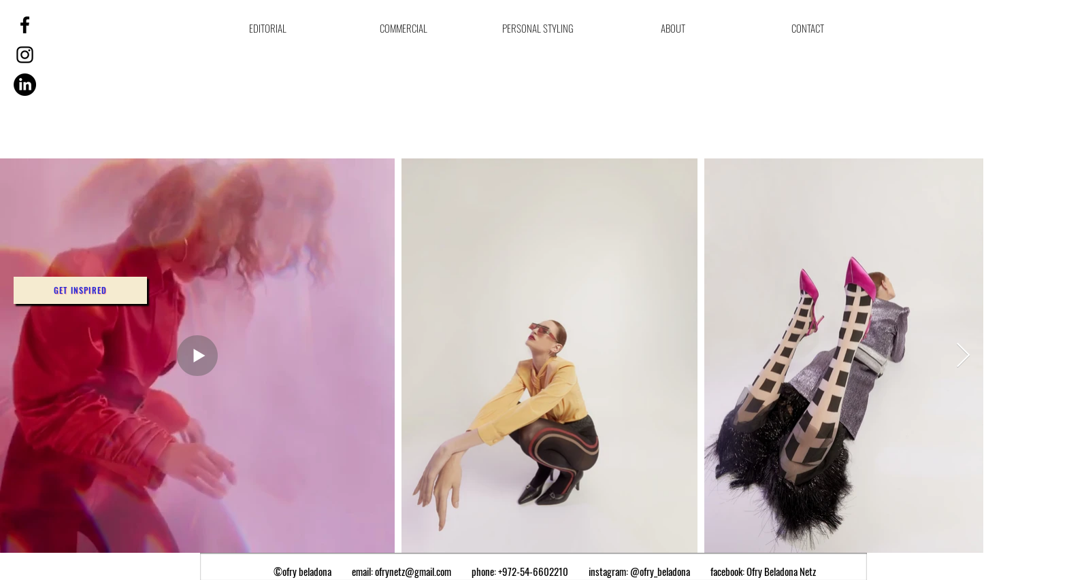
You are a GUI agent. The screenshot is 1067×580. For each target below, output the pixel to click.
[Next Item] (963, 356)
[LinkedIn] (25, 84)
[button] (80, 290)
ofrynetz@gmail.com (413, 571)
